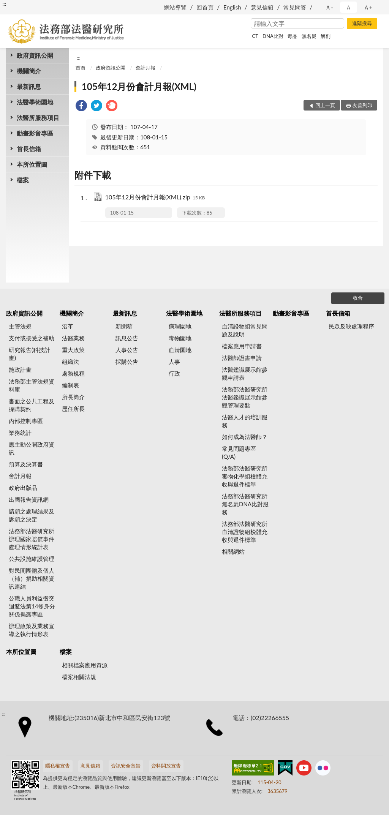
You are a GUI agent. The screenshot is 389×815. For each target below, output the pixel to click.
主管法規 (20, 326)
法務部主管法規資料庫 (31, 385)
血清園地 (180, 349)
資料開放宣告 (166, 766)
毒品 (292, 36)
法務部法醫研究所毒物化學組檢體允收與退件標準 (244, 476)
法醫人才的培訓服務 (244, 421)
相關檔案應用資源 (85, 665)
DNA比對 (272, 36)
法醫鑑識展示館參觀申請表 (244, 373)
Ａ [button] (348, 7)
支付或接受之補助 (31, 338)
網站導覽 (175, 7)
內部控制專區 (26, 420)
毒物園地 (180, 338)
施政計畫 (20, 369)
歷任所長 (73, 408)
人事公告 (126, 349)
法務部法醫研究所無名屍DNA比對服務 (245, 504)
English (232, 7)
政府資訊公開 (35, 55)
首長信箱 (29, 148)
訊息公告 (126, 338)
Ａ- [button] (329, 7)
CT (255, 36)
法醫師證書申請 (242, 357)
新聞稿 (124, 326)
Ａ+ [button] (368, 7)
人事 (174, 361)
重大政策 (73, 349)
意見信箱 (262, 7)
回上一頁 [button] (325, 105)
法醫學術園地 (35, 102)
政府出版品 (23, 487)
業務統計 (20, 432)
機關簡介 (29, 70)
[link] (81, 106)
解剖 (325, 36)
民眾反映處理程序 (351, 326)
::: (4, 4)
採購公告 (126, 361)
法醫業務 (73, 338)
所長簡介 (73, 396)
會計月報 (145, 68)
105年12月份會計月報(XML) (139, 86)
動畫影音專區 (35, 133)
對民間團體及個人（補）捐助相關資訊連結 (31, 578)
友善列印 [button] (362, 105)
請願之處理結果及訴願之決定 (31, 515)
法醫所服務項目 (38, 117)
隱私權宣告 (57, 766)
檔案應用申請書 (242, 346)
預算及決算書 (26, 464)
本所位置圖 (32, 164)
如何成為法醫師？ (244, 436)
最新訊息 (29, 86)
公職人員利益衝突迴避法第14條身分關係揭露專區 (32, 606)
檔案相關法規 (79, 676)
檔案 (23, 179)
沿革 (67, 326)
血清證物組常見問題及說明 (244, 330)
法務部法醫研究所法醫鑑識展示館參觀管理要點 (244, 397)
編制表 (70, 385)
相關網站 (233, 551)
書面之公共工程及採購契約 (31, 405)
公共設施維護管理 (31, 558)
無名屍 (309, 36)
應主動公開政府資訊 (31, 448)
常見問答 (294, 7)
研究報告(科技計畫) (29, 353)
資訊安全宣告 (126, 766)
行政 (174, 373)
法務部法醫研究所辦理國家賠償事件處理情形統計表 (31, 539)
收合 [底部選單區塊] (358, 298)
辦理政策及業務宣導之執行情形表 (31, 629)
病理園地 (180, 326)
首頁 (80, 68)
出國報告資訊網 (29, 499)
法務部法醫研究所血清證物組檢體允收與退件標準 (244, 531)
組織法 (70, 361)
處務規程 (73, 373)
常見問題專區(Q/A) (239, 452)
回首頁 (204, 7)
